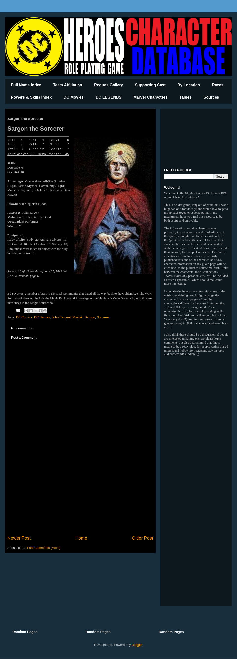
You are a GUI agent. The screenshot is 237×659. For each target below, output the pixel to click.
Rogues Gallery (108, 85)
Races (217, 85)
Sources (211, 97)
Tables (185, 97)
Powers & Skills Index (31, 97)
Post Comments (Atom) (43, 548)
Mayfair (78, 317)
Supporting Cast (150, 85)
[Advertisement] (80, 494)
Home (81, 538)
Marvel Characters (150, 97)
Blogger (137, 645)
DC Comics (24, 317)
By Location (189, 85)
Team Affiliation (67, 85)
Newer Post (19, 538)
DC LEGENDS (108, 97)
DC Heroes (42, 317)
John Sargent (61, 317)
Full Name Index (26, 85)
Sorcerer (103, 317)
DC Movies (73, 97)
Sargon (90, 317)
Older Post (142, 538)
